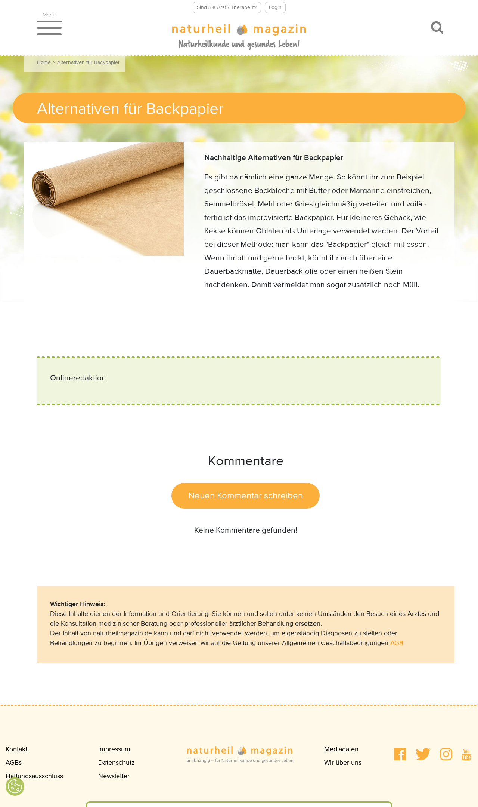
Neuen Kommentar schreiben (245, 495)
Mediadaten (341, 749)
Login (275, 7)
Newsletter (114, 776)
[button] (400, 754)
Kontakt (16, 749)
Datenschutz (116, 762)
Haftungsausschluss (34, 776)
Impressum (114, 749)
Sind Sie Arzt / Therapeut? (227, 7)
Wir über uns (342, 762)
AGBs (14, 762)
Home (44, 62)
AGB (396, 643)
